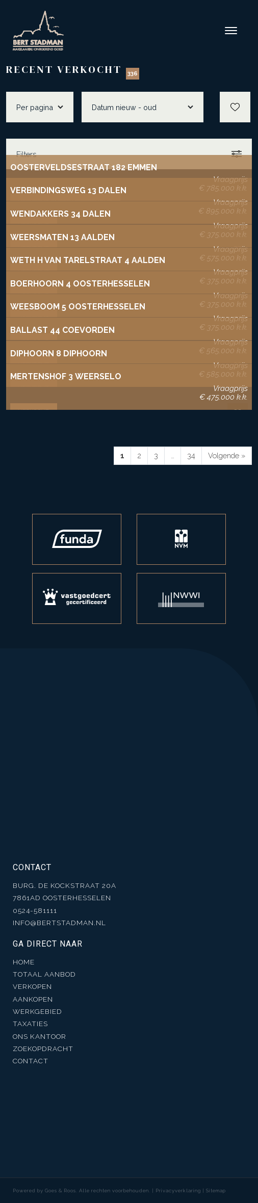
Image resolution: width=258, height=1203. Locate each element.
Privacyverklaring (178, 1190)
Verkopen (32, 986)
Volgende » (226, 455)
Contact (30, 1061)
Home (24, 962)
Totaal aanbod (44, 974)
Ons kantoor (39, 1036)
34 (191, 455)
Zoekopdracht (43, 1048)
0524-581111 (35, 910)
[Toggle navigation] (231, 30)
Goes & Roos (60, 1190)
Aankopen (33, 999)
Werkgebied (37, 1011)
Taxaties (30, 1023)
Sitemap (216, 1190)
